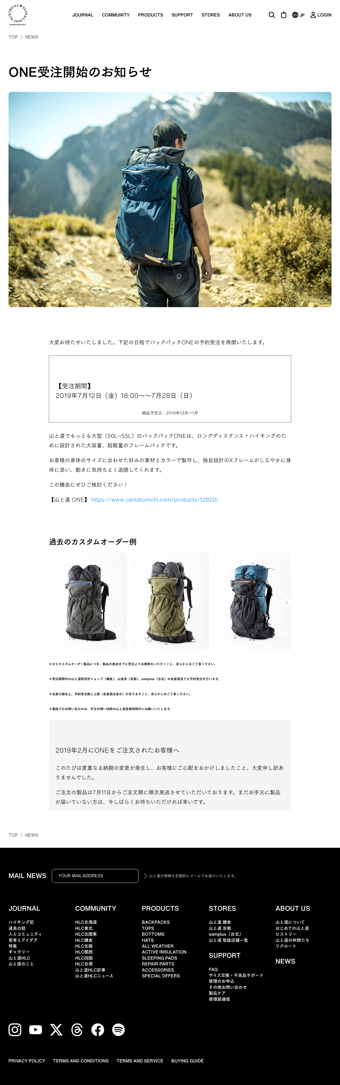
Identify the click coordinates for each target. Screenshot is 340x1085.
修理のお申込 (221, 981)
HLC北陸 (84, 946)
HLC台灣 (84, 964)
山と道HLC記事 (90, 970)
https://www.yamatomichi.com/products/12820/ (155, 499)
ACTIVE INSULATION (164, 952)
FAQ (213, 969)
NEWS (31, 37)
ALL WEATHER (158, 946)
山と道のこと (21, 964)
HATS (148, 940)
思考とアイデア (23, 940)
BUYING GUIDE (187, 1061)
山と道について (290, 922)
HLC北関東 (86, 934)
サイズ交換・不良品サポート (236, 975)
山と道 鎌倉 (220, 922)
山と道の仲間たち (292, 940)
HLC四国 (84, 958)
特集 (12, 946)
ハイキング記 (21, 922)
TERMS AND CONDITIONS (81, 1061)
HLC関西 (84, 952)
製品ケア (217, 993)
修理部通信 (219, 999)
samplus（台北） (226, 934)
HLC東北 (84, 928)
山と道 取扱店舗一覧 (228, 940)
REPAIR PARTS (158, 964)
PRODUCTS (150, 15)
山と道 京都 (220, 928)
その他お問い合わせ (228, 987)
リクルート (285, 946)
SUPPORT (182, 15)
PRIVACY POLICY (26, 1061)
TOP (13, 37)
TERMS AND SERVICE (140, 1061)
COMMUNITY (116, 15)
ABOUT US (240, 15)
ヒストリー (286, 934)
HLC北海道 (86, 922)
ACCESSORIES (158, 970)
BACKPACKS (156, 922)
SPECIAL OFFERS (161, 976)
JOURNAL (83, 15)
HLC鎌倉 (84, 940)
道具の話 (17, 928)
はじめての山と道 (292, 928)
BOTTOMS (153, 934)
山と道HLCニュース (94, 976)
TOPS (148, 928)
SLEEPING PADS (159, 958)
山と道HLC (19, 958)
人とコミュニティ (25, 934)
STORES (211, 15)
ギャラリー (19, 952)
